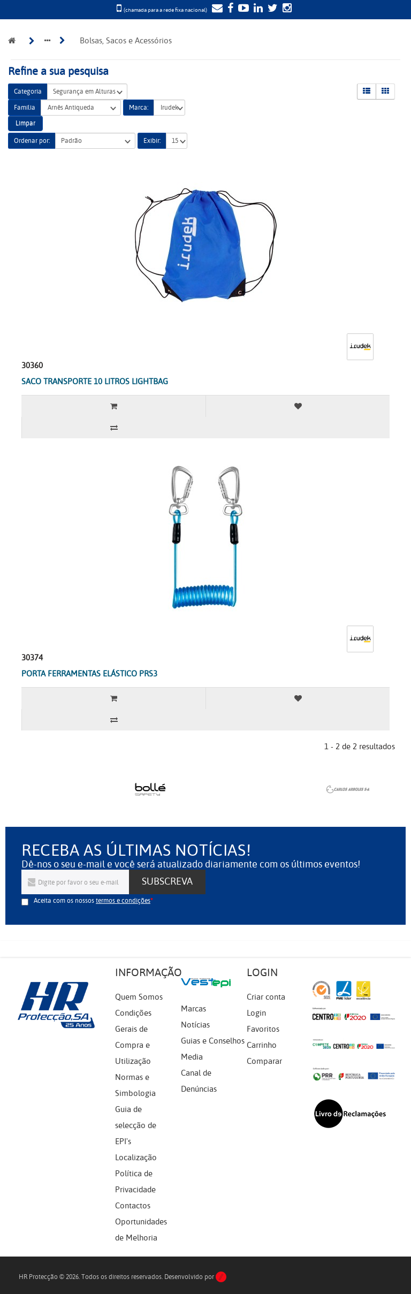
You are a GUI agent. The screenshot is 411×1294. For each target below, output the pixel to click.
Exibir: (152, 141)
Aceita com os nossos (92, 900)
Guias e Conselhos (213, 1041)
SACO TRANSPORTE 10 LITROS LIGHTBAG (94, 381)
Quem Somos (139, 997)
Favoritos (263, 1029)
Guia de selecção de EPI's (135, 1125)
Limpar (25, 123)
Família (24, 107)
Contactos (132, 1206)
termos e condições (123, 900)
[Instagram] (286, 9)
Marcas (193, 1009)
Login (256, 1013)
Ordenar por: (32, 141)
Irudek (169, 108)
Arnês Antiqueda (81, 108)
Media (192, 1057)
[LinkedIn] (257, 9)
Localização (136, 1157)
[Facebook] (229, 9)
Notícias (195, 1025)
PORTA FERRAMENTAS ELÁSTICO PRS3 (89, 674)
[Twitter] (271, 9)
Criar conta (266, 997)
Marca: (138, 107)
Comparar (264, 1061)
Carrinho (262, 1045)
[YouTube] (242, 9)
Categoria (28, 91)
